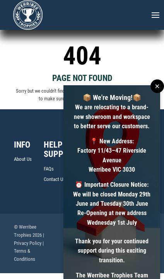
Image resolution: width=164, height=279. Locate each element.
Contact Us (54, 179)
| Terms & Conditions (29, 251)
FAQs (49, 169)
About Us (23, 159)
